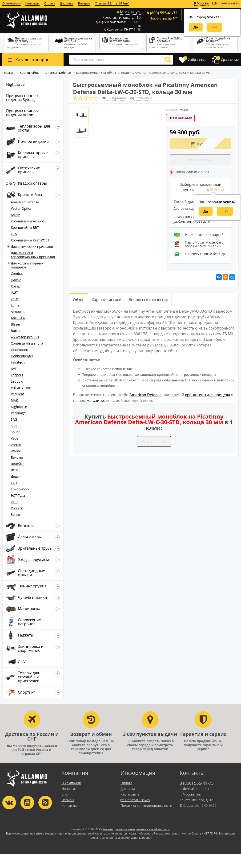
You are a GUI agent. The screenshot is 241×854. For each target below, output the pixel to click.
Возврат (84, 3)
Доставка (66, 3)
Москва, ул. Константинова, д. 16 (121, 14)
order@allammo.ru (194, 788)
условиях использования (135, 838)
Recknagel (18, 413)
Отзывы (67, 800)
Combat (17, 273)
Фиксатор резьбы (25, 337)
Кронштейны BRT (25, 227)
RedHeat (17, 394)
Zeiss (15, 299)
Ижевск (17, 508)
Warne (16, 451)
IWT (14, 368)
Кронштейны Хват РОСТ (30, 240)
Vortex (16, 445)
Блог (65, 794)
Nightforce (19, 406)
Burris (15, 330)
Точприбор (20, 489)
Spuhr (15, 432)
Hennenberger (22, 356)
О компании (11, 3)
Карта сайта (130, 794)
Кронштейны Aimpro (27, 221)
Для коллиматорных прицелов (27, 265)
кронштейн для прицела (207, 394)
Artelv (15, 215)
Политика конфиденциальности (146, 805)
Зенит (15, 514)
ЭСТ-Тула (18, 495)
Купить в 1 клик (200, 160)
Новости (68, 788)
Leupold (17, 381)
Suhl (14, 425)
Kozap (15, 286)
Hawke (16, 280)
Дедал (15, 476)
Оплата (49, 3)
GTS (14, 234)
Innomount (19, 349)
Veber (15, 438)
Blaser (15, 324)
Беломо (17, 457)
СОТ (14, 483)
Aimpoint (18, 311)
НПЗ (14, 502)
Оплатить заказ (225, 3)
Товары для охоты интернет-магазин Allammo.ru (136, 829)
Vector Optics (21, 208)
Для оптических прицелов (32, 246)
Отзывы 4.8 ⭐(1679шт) (112, 3)
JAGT (14, 292)
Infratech (18, 362)
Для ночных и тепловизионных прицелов (33, 255)
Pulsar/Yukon (21, 387)
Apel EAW (18, 318)
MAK (14, 400)
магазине (95, 400)
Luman (16, 305)
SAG (14, 419)
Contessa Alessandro (27, 343)
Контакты (32, 3)
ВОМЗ (15, 470)
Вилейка (17, 464)
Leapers (17, 375)
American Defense (25, 202)
